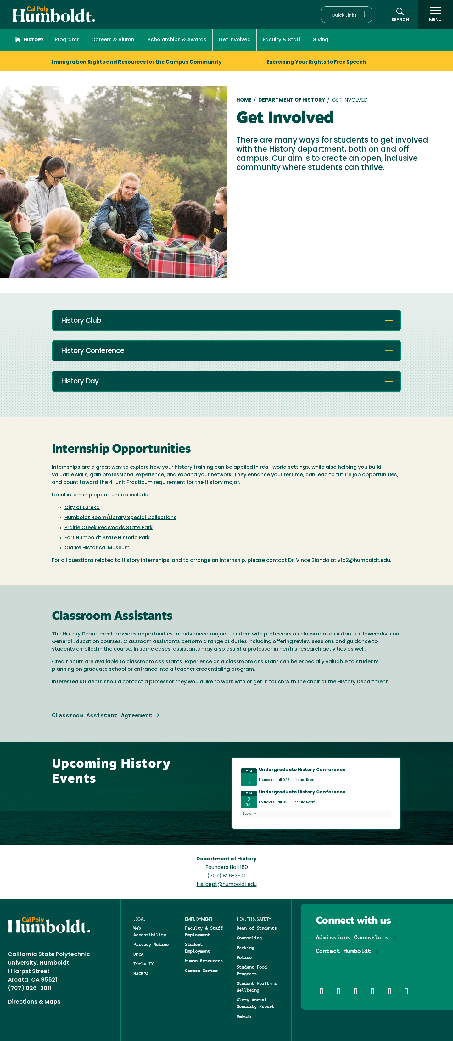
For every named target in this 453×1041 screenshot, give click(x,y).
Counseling (249, 937)
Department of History (291, 100)
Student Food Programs (252, 970)
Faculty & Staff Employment (204, 931)
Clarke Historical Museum (97, 548)
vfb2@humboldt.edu (364, 560)
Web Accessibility (149, 931)
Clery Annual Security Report (255, 1003)
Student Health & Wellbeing (257, 987)
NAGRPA (140, 973)
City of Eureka (82, 507)
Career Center (201, 970)
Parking (245, 947)
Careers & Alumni (113, 39)
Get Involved (235, 39)
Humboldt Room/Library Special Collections (120, 517)
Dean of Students (257, 928)
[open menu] (435, 14)
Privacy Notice (151, 944)
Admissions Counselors (352, 937)
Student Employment (197, 948)
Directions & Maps (34, 1002)
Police (244, 957)
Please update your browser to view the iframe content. (316, 792)
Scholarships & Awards (177, 39)
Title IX (143, 963)
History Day (79, 381)
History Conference (92, 351)
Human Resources (204, 960)
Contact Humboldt (343, 951)
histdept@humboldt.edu (227, 884)
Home (244, 100)
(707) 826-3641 (226, 876)
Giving (320, 39)
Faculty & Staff (281, 39)
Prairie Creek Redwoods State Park (108, 527)
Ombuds (244, 1016)
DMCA (138, 954)
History (29, 40)
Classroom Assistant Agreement (102, 715)
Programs (67, 39)
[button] (346, 14)
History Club (81, 321)
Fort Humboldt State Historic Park (107, 537)
